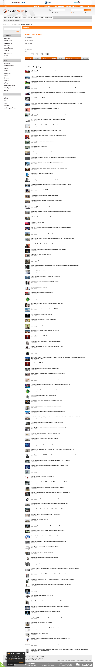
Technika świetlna (8, 52)
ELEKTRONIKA (39, 656)
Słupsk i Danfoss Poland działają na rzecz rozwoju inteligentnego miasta (48, 135)
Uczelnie (6, 55)
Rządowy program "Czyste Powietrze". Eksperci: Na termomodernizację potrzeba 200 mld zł (53, 114)
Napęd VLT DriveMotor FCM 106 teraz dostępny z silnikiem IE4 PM (47, 346)
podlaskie (6, 78)
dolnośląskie (7, 63)
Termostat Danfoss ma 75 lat (38, 97)
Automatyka (26, 27)
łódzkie (6, 70)
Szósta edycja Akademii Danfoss (39, 287)
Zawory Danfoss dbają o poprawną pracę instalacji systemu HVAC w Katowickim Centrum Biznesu (55, 265)
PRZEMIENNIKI (59, 51)
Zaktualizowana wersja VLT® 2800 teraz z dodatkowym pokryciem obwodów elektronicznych (53, 454)
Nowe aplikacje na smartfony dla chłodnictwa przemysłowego (46, 535)
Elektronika (7, 42)
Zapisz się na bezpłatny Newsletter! (13, 20)
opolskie (6, 75)
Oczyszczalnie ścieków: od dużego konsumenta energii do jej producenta (49, 168)
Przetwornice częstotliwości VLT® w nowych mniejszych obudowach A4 (48, 573)
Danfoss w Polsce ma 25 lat (37, 222)
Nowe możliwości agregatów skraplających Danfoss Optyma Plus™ (47, 498)
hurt (5, 100)
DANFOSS (52, 51)
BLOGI (24, 17)
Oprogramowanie (8, 48)
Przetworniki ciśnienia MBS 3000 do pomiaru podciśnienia (45, 471)
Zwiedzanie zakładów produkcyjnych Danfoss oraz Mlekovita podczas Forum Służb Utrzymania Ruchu (56, 416)
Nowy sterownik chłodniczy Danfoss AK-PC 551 (42, 352)
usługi (5, 103)
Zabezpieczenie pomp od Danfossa (39, 633)
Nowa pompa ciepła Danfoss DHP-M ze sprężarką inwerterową (46, 341)
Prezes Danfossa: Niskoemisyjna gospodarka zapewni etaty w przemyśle (48, 427)
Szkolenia (6, 50)
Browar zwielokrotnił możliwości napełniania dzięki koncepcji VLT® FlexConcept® (51, 584)
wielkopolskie (7, 87)
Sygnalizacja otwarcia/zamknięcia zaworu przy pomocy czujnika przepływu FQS (50, 638)
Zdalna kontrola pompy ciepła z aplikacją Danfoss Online (45, 546)
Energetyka (7, 45)
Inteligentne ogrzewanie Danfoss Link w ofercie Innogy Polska (46, 130)
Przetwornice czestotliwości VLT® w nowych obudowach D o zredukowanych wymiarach (52, 579)
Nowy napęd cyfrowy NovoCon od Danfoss (41, 314)
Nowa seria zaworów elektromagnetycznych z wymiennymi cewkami (47, 487)
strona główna (6, 24)
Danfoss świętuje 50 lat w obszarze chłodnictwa (42, 260)
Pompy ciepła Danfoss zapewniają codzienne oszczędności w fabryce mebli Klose (51, 211)
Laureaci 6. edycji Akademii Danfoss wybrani (42, 243)
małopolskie (7, 72)
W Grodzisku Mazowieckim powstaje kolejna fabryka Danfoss (46, 70)
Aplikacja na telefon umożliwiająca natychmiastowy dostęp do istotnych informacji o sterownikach (55, 568)
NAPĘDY (84, 51)
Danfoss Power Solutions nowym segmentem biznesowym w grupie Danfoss (49, 465)
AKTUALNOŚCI (8, 17)
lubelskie (6, 67)
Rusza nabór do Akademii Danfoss (39, 519)
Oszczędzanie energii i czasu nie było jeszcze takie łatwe (44, 557)
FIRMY (42, 17)
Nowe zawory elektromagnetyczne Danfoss (41, 622)
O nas (82, 660)
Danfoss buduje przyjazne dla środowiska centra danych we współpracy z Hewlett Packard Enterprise (55, 81)
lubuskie (6, 68)
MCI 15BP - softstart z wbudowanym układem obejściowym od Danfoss (48, 644)
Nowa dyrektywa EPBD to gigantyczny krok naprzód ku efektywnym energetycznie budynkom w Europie (56, 103)
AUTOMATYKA (31, 51)
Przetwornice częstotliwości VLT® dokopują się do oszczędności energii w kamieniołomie (53, 449)
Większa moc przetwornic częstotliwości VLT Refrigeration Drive (46, 400)
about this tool (21, 662)
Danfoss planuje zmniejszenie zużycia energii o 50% (43, 319)
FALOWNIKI (38, 51)
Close (23, 653)
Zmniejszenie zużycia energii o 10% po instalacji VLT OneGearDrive (47, 508)
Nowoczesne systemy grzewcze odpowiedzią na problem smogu (46, 200)
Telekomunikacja (8, 53)
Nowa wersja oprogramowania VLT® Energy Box (43, 476)
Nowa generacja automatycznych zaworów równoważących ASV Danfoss (49, 249)
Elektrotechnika (8, 43)
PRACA (36, 17)
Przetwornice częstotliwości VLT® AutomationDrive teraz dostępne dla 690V (49, 481)
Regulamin (72, 660)
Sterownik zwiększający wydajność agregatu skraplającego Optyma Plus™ (49, 541)
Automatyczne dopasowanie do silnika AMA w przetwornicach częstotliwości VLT (51, 384)
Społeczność (55, 12)
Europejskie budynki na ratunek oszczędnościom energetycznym (47, 162)
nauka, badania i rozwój (10, 108)
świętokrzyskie (8, 83)
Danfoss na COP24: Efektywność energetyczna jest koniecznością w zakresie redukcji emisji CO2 (54, 87)
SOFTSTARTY (45, 51)
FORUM (30, 17)
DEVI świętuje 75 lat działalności (39, 146)
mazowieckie (7, 73)
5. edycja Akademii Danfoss (37, 362)
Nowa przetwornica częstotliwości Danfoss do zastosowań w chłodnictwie (49, 590)
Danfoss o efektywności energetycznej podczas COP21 (44, 308)
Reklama (62, 660)
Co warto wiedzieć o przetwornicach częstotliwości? (43, 395)
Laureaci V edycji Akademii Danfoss (39, 335)
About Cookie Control (8, 653)
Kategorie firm (7, 35)
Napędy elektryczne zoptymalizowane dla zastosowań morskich (46, 600)
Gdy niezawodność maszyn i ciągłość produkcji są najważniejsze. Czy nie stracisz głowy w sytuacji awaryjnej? (58, 92)
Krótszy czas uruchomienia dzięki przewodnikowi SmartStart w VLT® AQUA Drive (51, 460)
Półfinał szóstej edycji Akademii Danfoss (41, 254)
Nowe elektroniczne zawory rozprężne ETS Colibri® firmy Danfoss (47, 379)
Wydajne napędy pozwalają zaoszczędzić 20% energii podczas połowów (48, 617)
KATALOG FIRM (16, 24)
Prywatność (78, 660)
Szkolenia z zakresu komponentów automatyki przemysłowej (45, 514)
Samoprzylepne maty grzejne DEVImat (40, 189)
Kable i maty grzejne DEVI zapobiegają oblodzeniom (43, 206)
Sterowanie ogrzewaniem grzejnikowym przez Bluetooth (44, 124)
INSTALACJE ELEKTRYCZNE (34, 658)
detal (5, 102)
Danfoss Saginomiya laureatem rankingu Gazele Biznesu (44, 281)
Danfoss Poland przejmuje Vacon (39, 297)
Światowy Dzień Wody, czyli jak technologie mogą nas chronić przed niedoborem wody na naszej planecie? (57, 76)
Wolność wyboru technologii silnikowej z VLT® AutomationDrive (46, 406)
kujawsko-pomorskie (9, 65)
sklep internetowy (8, 107)
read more (10, 664)
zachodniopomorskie (9, 88)
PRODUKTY (48, 17)
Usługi (5, 57)
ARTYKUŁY (17, 17)
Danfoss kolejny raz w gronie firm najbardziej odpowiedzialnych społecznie (49, 503)
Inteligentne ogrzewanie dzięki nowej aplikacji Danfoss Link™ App (47, 303)
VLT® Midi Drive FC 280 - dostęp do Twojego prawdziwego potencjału (48, 119)
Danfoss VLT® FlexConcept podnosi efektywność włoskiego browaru (48, 530)
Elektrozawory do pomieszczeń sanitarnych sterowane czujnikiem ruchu (48, 525)
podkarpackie (7, 77)
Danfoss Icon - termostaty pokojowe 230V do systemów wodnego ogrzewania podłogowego (53, 157)
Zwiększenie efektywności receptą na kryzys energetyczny (45, 330)
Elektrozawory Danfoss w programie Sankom (42, 173)
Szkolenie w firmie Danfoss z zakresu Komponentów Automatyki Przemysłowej (50, 606)
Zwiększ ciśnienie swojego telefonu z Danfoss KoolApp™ (45, 627)
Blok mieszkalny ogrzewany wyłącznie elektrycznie (43, 216)
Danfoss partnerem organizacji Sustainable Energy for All (45, 108)
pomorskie (7, 80)
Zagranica (6, 90)
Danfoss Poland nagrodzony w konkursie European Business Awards (48, 411)
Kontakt (58, 660)
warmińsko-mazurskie (9, 85)
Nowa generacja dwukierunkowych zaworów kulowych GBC (45, 433)
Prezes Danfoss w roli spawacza (39, 325)
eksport (6, 98)
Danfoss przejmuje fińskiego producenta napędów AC (44, 389)
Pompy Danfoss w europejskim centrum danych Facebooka (45, 444)
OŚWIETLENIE (34, 659)
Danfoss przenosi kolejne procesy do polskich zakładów (44, 438)
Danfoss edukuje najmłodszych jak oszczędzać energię (44, 195)
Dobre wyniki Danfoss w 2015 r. (38, 270)
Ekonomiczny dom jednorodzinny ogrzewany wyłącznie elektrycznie (47, 233)
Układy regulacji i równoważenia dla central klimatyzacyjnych (46, 179)
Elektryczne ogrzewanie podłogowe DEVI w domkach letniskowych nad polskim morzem (52, 238)
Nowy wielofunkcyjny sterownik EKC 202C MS (42, 595)
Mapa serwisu (88, 660)
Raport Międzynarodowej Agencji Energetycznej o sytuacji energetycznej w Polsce (51, 184)
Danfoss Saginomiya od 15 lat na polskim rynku (42, 141)
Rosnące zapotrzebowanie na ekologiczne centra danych (45, 368)
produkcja (6, 105)
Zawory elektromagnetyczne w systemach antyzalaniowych (45, 611)
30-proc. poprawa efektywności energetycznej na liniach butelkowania (48, 373)
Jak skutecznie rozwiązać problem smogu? (41, 151)
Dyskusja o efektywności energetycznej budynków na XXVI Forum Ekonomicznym (51, 227)
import (5, 97)
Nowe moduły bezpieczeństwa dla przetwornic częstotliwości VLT (47, 562)
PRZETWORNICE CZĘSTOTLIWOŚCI (72, 51)
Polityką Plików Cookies (13, 659)
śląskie (6, 82)
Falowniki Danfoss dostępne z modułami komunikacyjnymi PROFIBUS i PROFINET (51, 492)
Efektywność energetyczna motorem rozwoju (42, 292)
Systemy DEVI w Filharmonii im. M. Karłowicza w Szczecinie (45, 276)
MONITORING (26, 659)
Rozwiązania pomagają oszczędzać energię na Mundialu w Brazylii (47, 422)
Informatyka (7, 47)
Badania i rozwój (8, 40)
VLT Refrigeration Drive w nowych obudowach (42, 552)
